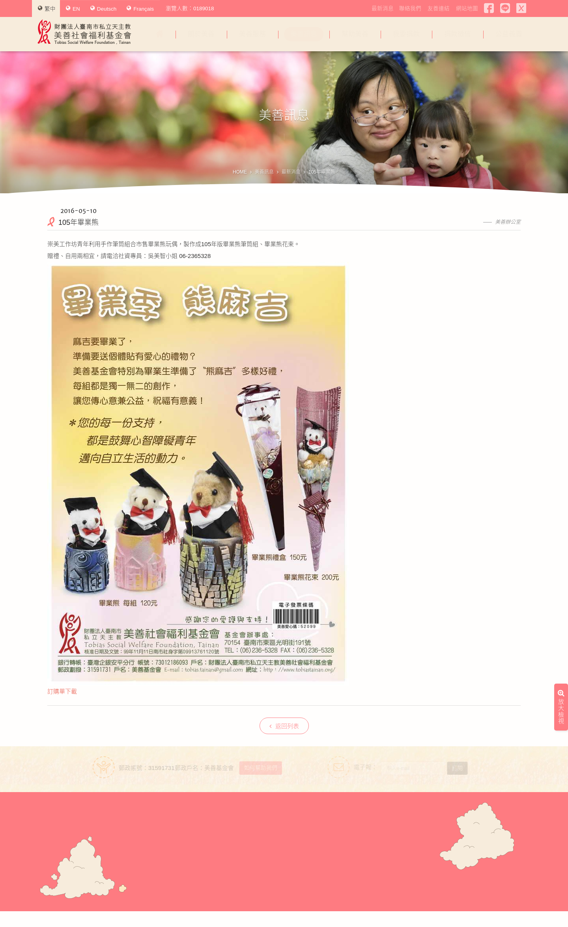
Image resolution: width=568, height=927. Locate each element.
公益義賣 (508, 34)
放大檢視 (561, 528)
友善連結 (439, 8)
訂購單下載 (62, 691)
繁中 (47, 9)
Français (140, 9)
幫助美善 (355, 34)
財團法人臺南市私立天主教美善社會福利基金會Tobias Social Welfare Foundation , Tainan (84, 31)
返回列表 (284, 726)
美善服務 (252, 34)
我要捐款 (406, 34)
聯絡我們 (410, 8)
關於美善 (201, 34)
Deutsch (103, 9)
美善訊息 (303, 34)
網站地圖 (467, 8)
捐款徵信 (457, 34)
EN (73, 9)
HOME (240, 172)
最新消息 (383, 8)
